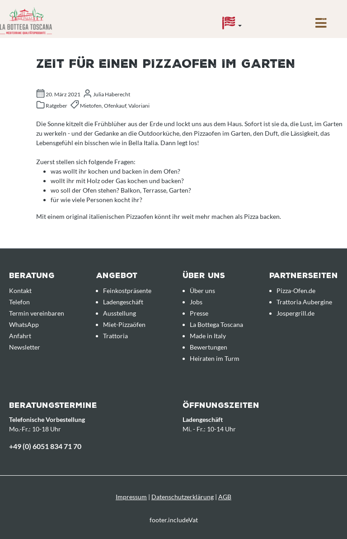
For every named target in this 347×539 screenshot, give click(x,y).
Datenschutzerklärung (182, 497)
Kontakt (20, 290)
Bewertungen (208, 347)
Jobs (196, 302)
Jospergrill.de (295, 313)
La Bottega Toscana (216, 324)
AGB (224, 497)
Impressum (131, 497)
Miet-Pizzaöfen (124, 324)
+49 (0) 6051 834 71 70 (45, 446)
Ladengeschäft (123, 302)
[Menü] (321, 25)
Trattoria (115, 336)
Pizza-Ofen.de (296, 290)
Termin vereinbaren (36, 313)
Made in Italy (208, 336)
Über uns (202, 290)
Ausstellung (119, 313)
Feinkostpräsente (127, 290)
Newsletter (24, 347)
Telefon (19, 302)
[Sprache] (232, 25)
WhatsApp (24, 324)
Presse (199, 313)
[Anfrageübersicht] (282, 16)
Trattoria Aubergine (304, 302)
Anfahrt (20, 336)
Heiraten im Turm (214, 358)
